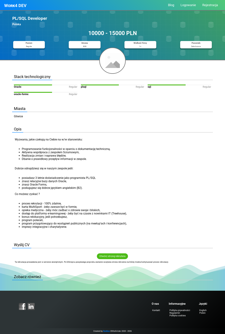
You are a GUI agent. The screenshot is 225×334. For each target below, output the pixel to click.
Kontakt (156, 310)
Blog (171, 5)
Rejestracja (210, 5)
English (202, 310)
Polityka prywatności (179, 310)
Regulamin (174, 313)
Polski (202, 313)
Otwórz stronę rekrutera (112, 256)
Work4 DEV (15, 5)
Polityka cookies (177, 315)
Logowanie (188, 5)
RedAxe (106, 331)
